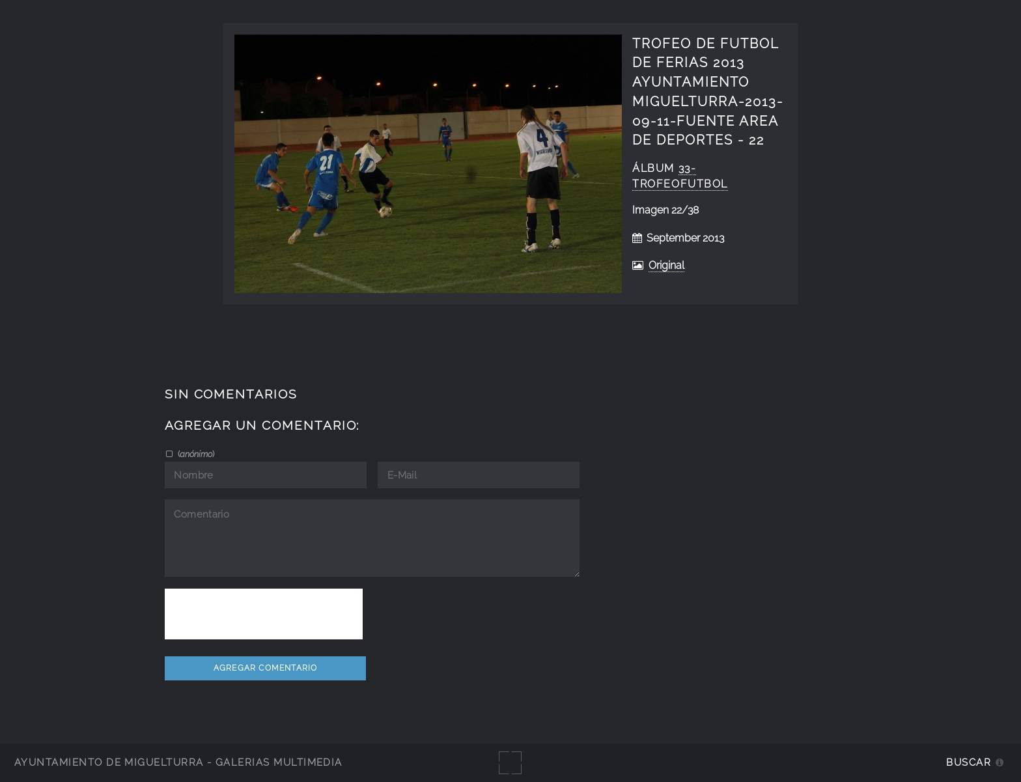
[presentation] (264, 614)
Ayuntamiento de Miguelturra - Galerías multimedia (178, 762)
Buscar (968, 762)
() (195, 454)
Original (666, 265)
